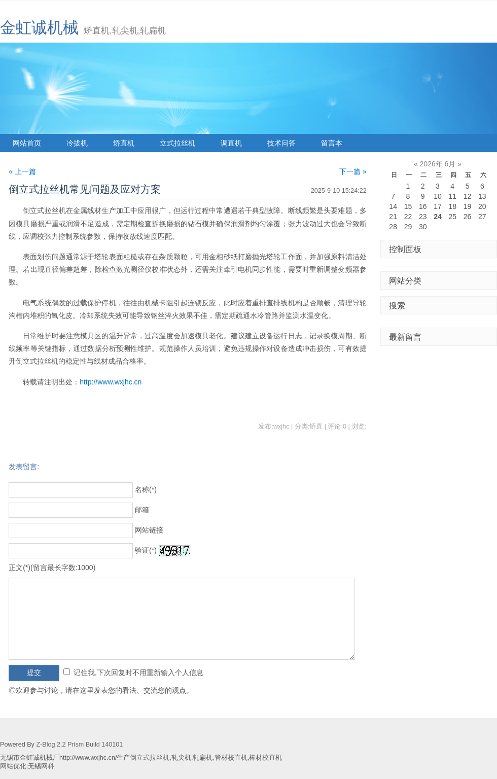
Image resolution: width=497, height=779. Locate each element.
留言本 (331, 143)
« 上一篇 (22, 171)
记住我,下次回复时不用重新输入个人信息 (138, 672)
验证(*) (146, 550)
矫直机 (123, 143)
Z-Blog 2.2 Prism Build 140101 (79, 744)
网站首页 (27, 143)
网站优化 (13, 766)
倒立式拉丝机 (149, 757)
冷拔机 (77, 143)
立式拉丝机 (177, 143)
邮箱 (142, 510)
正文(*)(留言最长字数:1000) (52, 567)
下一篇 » (353, 171)
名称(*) (146, 489)
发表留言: (24, 467)
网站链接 (149, 530)
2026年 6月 (438, 164)
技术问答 (281, 143)
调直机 (231, 143)
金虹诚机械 (39, 28)
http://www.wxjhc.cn (110, 382)
